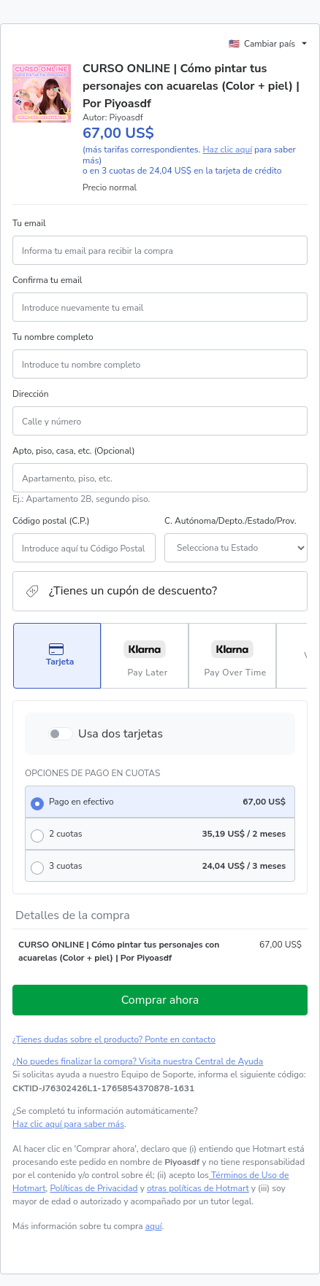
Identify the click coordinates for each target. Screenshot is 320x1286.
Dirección (30, 394)
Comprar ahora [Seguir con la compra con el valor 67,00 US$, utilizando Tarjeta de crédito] (160, 1000)
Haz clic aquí (227, 149)
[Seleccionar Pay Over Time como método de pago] (232, 656)
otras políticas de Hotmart (198, 1188)
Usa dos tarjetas (120, 734)
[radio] (160, 802)
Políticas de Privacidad (93, 1188)
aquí (153, 1226)
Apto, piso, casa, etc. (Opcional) (73, 451)
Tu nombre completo (53, 337)
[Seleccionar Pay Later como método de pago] (145, 656)
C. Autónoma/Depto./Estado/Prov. (230, 521)
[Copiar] (103, 1088)
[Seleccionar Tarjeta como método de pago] (57, 656)
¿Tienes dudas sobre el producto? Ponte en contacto (114, 1039)
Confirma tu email (47, 280)
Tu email (29, 223)
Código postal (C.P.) (51, 521)
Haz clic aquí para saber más (68, 1124)
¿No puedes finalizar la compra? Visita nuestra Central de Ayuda (137, 1061)
